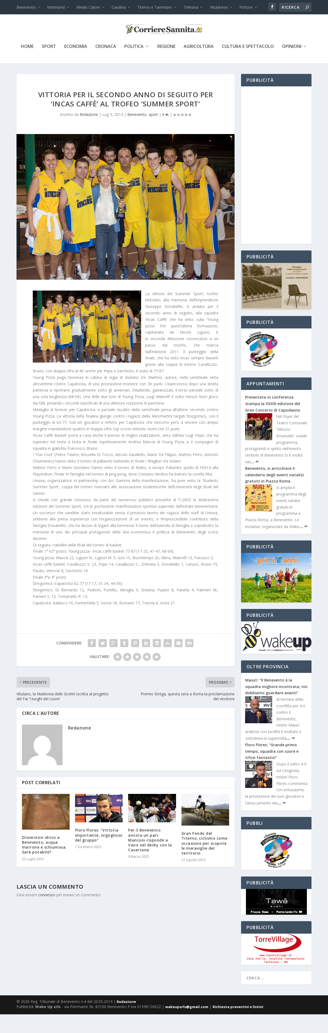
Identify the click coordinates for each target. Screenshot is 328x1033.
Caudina (119, 7)
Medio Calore (88, 7)
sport (49, 65)
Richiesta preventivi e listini (238, 1025)
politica (134, 65)
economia (75, 65)
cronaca (105, 65)
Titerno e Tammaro (154, 7)
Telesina (191, 7)
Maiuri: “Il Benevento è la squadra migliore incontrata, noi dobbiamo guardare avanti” (276, 705)
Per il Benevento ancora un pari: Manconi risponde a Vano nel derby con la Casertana (150, 858)
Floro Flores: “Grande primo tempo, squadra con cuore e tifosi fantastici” (271, 770)
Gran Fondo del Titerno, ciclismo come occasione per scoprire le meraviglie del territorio (204, 861)
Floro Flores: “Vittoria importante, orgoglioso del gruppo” (99, 853)
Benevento (26, 7)
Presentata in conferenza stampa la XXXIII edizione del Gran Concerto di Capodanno (272, 422)
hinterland (56, 7)
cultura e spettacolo (248, 65)
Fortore (246, 7)
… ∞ (254, 480)
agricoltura (199, 65)
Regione (166, 65)
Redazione (89, 133)
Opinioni (291, 65)
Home (27, 65)
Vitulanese (219, 7)
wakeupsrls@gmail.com (186, 1025)
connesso (46, 913)
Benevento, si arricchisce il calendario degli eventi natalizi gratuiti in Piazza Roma (274, 493)
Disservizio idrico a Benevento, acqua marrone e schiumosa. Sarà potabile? (44, 863)
